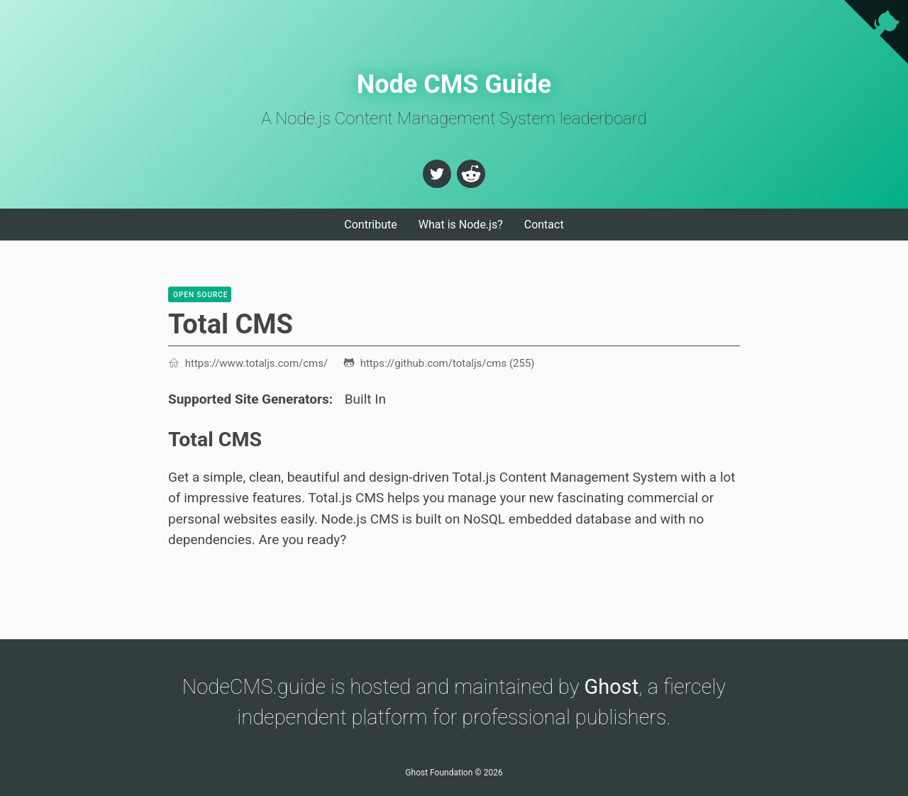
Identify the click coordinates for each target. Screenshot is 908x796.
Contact (544, 224)
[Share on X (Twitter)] (437, 174)
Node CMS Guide (454, 84)
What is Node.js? (461, 224)
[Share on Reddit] (471, 174)
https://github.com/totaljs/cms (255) (439, 363)
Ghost (612, 687)
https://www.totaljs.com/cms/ (248, 363)
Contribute (370, 224)
